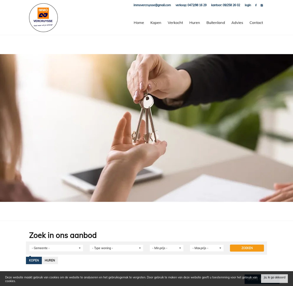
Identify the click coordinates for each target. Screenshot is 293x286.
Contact (256, 22)
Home (139, 22)
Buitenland (215, 22)
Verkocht (175, 22)
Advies (237, 22)
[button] (56, 248)
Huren (194, 22)
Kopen (155, 22)
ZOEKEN (247, 248)
